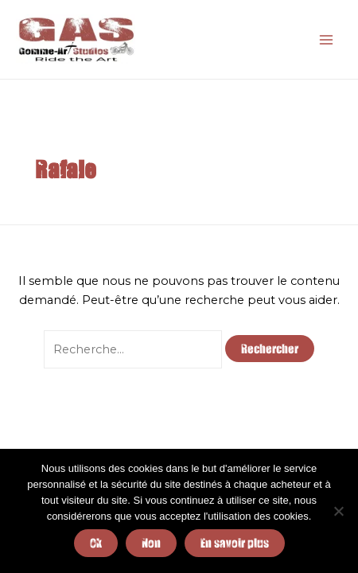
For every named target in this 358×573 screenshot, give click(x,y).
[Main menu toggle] (326, 39)
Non (151, 543)
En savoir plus (234, 543)
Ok (96, 543)
